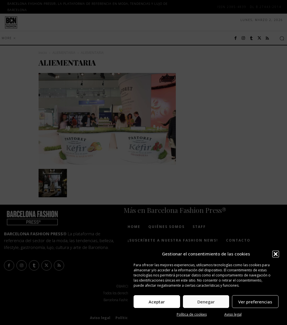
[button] (275, 254)
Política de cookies (192, 314)
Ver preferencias (255, 302)
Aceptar (157, 302)
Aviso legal (233, 314)
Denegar (206, 302)
